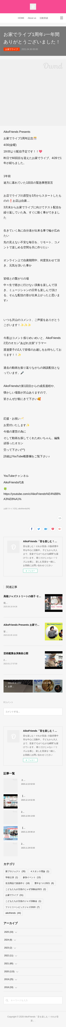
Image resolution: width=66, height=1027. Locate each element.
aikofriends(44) (24, 509)
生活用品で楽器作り (17, 884)
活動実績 (44, 18)
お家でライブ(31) (10, 509)
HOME (21, 18)
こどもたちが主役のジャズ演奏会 (23, 902)
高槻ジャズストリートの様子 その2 (23, 596)
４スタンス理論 (39, 872)
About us (32, 18)
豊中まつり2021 (44, 884)
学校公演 (11, 878)
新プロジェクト (15, 872)
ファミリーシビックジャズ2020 (22, 908)
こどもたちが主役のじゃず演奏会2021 (25, 890)
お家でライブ (11, 49)
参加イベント (32, 878)
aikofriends (13, 913)
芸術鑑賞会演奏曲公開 (16, 653)
